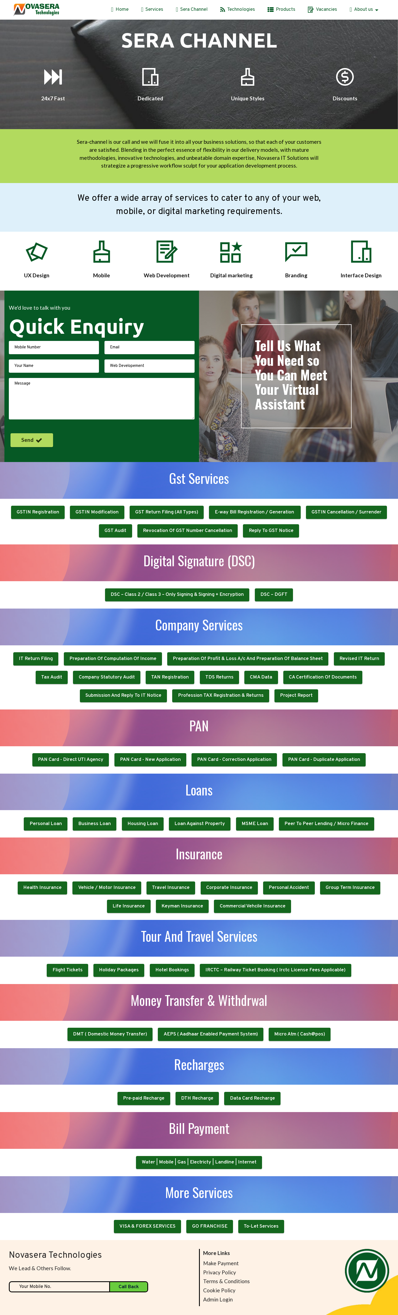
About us (361, 9)
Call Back (129, 1287)
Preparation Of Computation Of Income (112, 697)
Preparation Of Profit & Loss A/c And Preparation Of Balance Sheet (248, 697)
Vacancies (322, 9)
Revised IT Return (359, 697)
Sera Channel (192, 9)
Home (120, 9)
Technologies (237, 9)
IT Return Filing (36, 697)
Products (281, 9)
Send (31, 440)
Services (152, 9)
